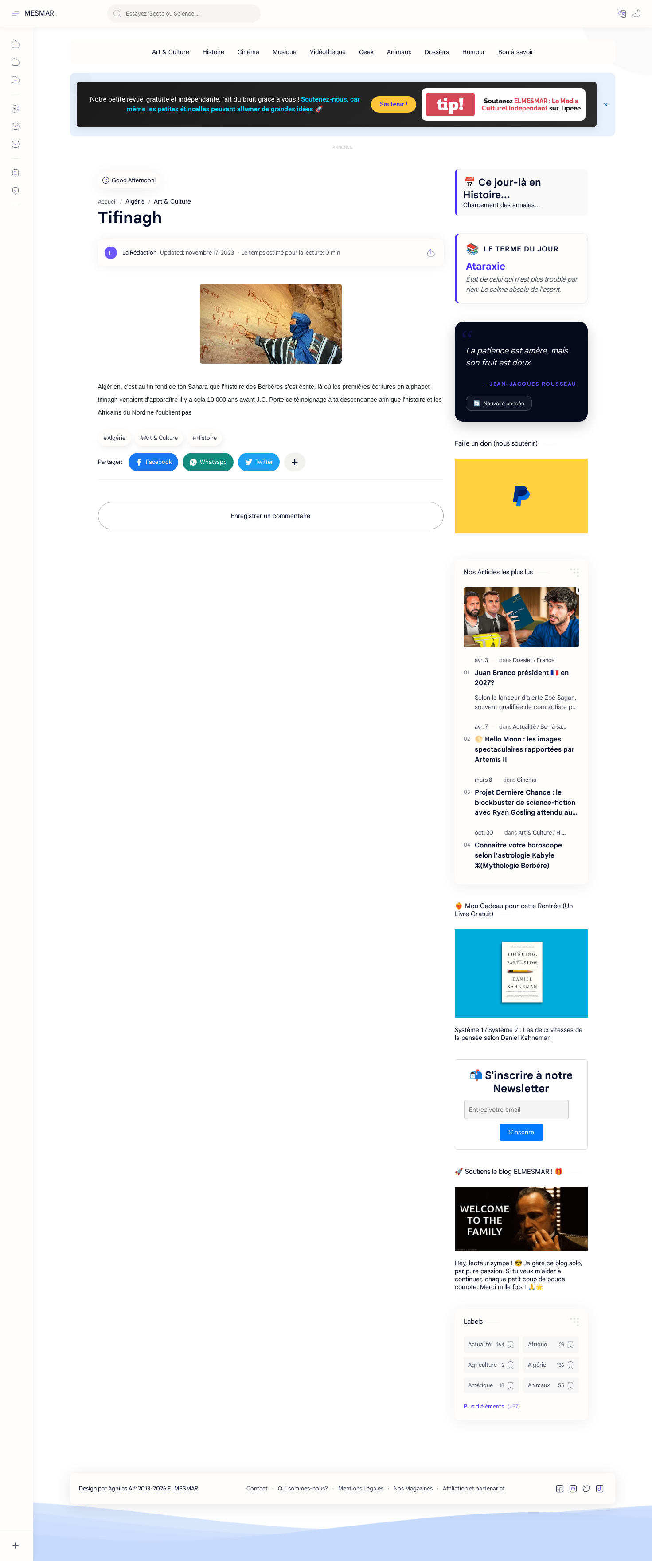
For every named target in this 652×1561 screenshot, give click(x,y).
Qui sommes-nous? (303, 1528)
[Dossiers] (437, 51)
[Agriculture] (491, 1405)
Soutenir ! (393, 104)
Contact (257, 1528)
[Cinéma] (248, 51)
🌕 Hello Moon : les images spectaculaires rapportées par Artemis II (524, 789)
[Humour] (473, 51)
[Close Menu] (606, 105)
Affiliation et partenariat (474, 1528)
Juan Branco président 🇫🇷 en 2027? (522, 717)
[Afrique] (551, 1384)
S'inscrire (521, 1172)
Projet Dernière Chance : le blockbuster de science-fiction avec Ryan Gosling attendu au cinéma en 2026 (525, 843)
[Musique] (285, 51)
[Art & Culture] (170, 51)
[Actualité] (526, 766)
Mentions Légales (360, 1528)
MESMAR (39, 13)
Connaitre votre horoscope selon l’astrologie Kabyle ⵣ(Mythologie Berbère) (518, 895)
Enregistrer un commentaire (270, 556)
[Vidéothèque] (328, 51)
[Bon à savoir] (515, 51)
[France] (545, 700)
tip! (450, 104)
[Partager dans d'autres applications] (294, 502)
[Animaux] (399, 51)
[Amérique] (491, 1425)
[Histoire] (213, 51)
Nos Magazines (413, 1528)
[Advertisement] (343, 172)
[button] (621, 13)
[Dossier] (524, 700)
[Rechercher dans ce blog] (184, 13)
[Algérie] (115, 478)
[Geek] (366, 51)
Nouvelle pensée (498, 443)
